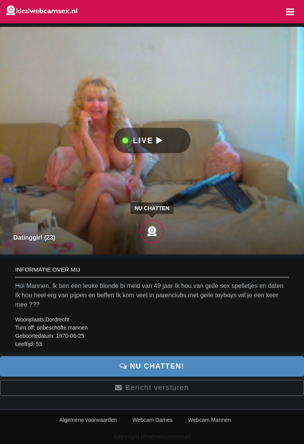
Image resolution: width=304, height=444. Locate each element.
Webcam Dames (153, 420)
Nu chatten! (152, 366)
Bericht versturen (152, 387)
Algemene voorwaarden (88, 420)
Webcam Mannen (209, 420)
